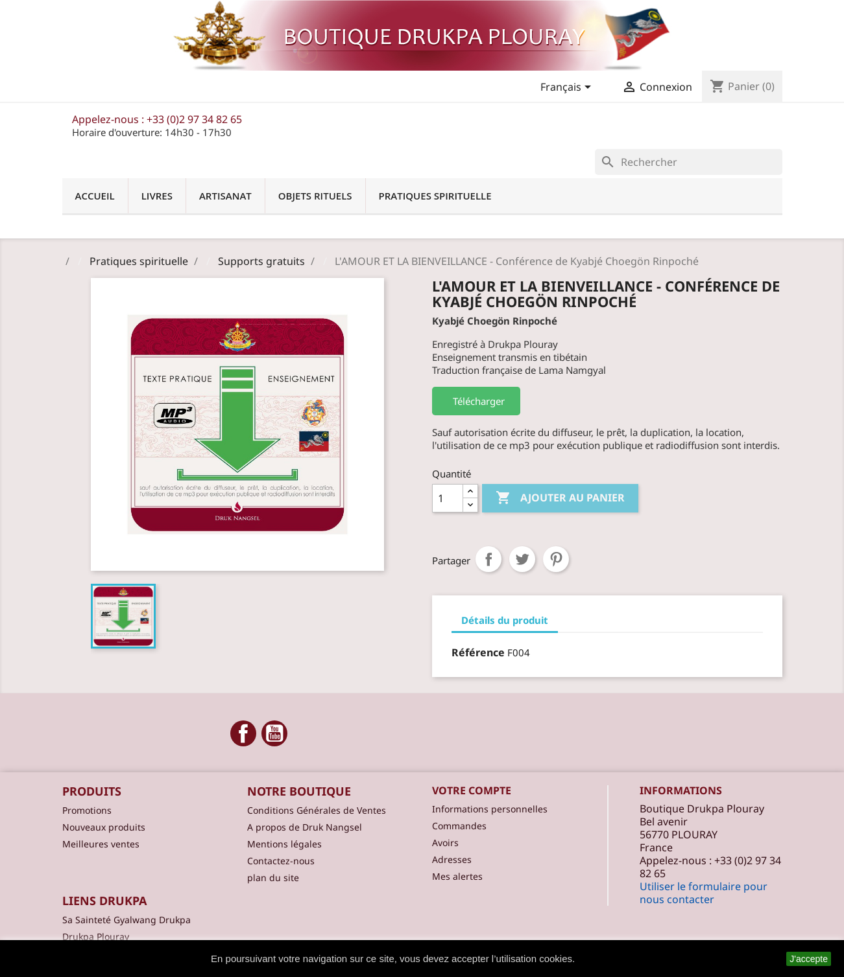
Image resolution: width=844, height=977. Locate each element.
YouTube (274, 733)
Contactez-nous (281, 861)
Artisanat (225, 195)
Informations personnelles (490, 809)
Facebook (243, 733)
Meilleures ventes (100, 844)
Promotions (87, 810)
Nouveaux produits (103, 827)
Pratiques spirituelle (435, 195)
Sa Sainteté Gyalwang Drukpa (126, 920)
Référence (478, 652)
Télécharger (476, 401)
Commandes (459, 826)
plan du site (273, 877)
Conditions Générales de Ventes (316, 810)
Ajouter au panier (560, 498)
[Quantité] (447, 498)
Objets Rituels (315, 195)
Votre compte (471, 790)
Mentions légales (284, 844)
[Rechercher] (688, 162)
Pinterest (556, 559)
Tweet (522, 559)
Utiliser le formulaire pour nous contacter (703, 892)
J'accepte (809, 959)
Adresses (452, 859)
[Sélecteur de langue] (568, 88)
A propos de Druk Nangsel (304, 827)
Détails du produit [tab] (504, 620)
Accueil (95, 195)
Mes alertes (457, 876)
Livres (157, 195)
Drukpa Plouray (95, 936)
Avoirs (445, 842)
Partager (488, 559)
